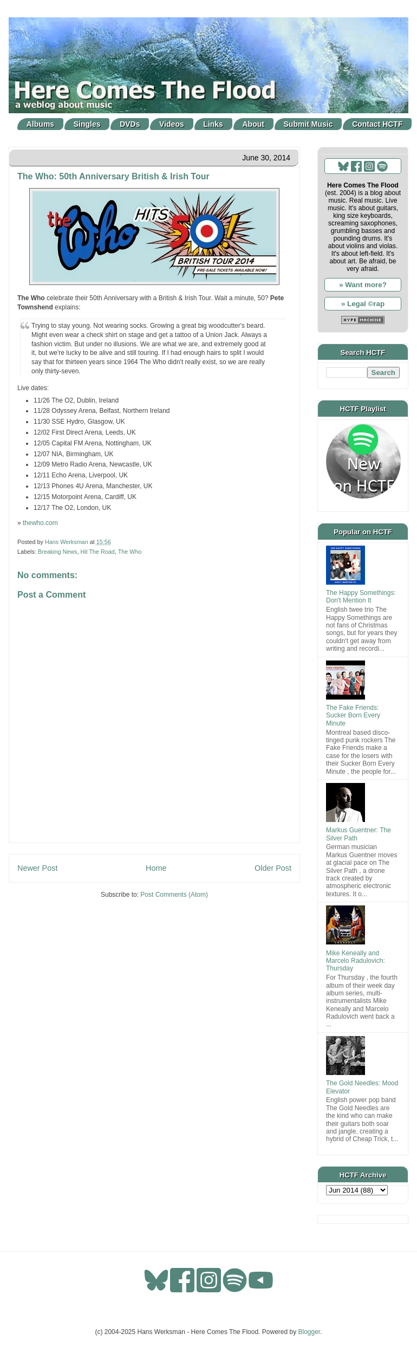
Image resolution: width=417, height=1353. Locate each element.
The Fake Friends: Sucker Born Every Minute (353, 715)
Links (213, 124)
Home (156, 868)
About (253, 124)
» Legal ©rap (363, 304)
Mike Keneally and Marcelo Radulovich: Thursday (355, 961)
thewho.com (40, 523)
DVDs (130, 124)
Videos (171, 124)
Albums (40, 124)
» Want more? (363, 285)
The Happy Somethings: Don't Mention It (361, 596)
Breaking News (57, 551)
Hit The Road (97, 551)
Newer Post (37, 868)
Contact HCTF (377, 124)
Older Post (273, 868)
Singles (87, 124)
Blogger (309, 1332)
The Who (130, 551)
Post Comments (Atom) (174, 894)
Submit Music (308, 124)
